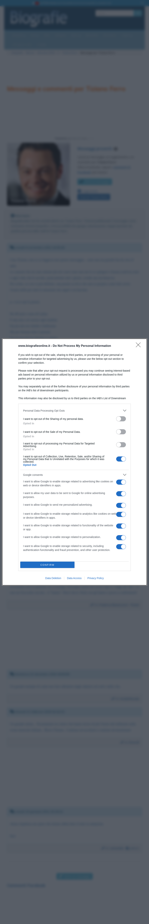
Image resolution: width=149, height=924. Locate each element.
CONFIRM (47, 564)
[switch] (121, 418)
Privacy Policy (95, 578)
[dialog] (74, 462)
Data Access (74, 578)
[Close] (139, 346)
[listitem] (74, 411)
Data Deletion (53, 578)
